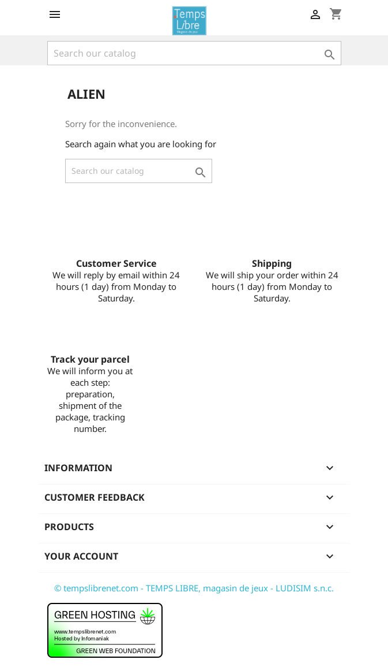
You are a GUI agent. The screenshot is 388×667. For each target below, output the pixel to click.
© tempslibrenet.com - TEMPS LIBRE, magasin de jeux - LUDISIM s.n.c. (194, 588)
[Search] (194, 53)
